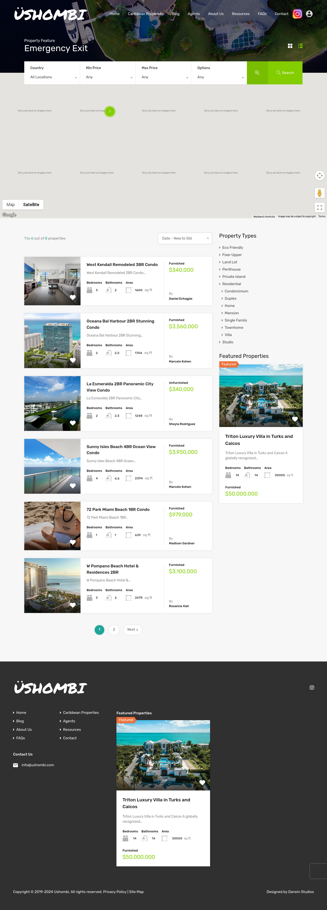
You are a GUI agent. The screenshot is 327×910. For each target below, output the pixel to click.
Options (203, 68)
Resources (241, 14)
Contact (281, 14)
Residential (231, 284)
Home (115, 14)
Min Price (93, 68)
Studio (227, 342)
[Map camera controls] (320, 175)
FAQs (262, 14)
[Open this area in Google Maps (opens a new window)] (9, 215)
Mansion (232, 313)
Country (37, 68)
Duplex (231, 298)
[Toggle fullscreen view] (320, 207)
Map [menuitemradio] (11, 204)
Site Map (136, 892)
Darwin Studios (301, 892)
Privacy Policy (114, 892)
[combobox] (52, 78)
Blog (176, 14)
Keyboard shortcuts (264, 216)
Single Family (236, 320)
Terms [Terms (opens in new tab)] (322, 216)
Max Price (149, 68)
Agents (194, 14)
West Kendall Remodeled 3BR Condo (122, 264)
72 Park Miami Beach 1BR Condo (118, 509)
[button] (217, 179)
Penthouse (231, 269)
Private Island (233, 276)
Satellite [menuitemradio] (31, 204)
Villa (228, 335)
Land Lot (229, 262)
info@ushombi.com (38, 765)
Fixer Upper (232, 255)
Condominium (236, 291)
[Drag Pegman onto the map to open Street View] (320, 193)
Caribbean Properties (146, 14)
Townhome (234, 327)
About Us (216, 14)
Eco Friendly (232, 247)
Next (132, 630)
